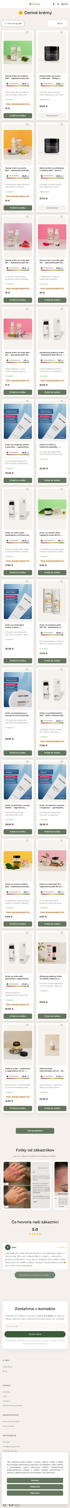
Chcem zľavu (35, 1334)
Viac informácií (48, 1473)
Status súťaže (9, 1426)
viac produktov (35, 1131)
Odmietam (35, 1493)
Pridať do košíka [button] (18, 116)
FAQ (5, 1396)
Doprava (6, 1401)
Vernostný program (11, 1421)
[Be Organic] (35, 4)
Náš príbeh (7, 1367)
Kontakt (6, 1392)
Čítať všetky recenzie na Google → (35, 1275)
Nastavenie (35, 1487)
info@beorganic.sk (11, 1446)
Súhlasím (35, 1480)
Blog (5, 1371)
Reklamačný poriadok (12, 1405)
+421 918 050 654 (10, 1451)
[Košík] (64, 4)
